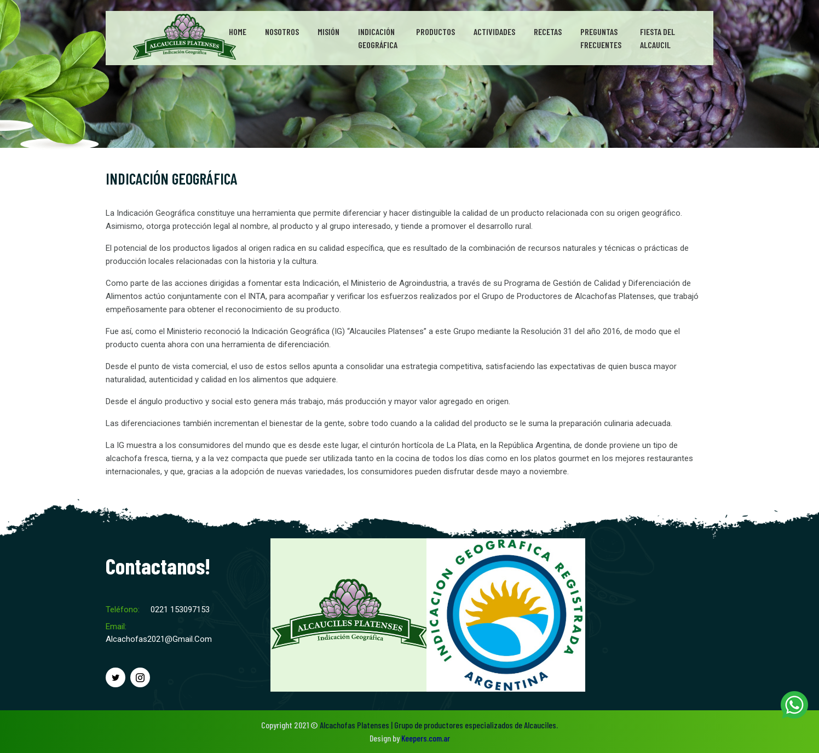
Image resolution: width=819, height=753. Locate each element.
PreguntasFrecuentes (600, 38)
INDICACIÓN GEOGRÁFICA (172, 178)
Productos (435, 31)
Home (237, 31)
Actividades (494, 31)
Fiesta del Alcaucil (657, 38)
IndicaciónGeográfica (377, 38)
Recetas (548, 31)
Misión (328, 31)
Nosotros (282, 31)
